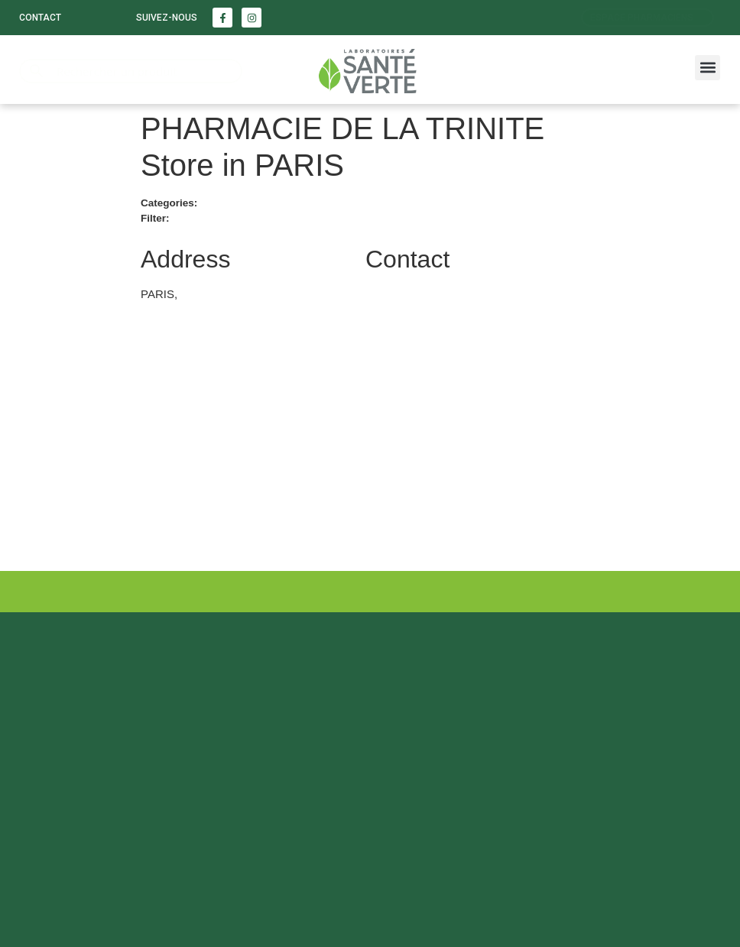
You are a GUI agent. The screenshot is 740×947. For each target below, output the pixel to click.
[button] (707, 67)
